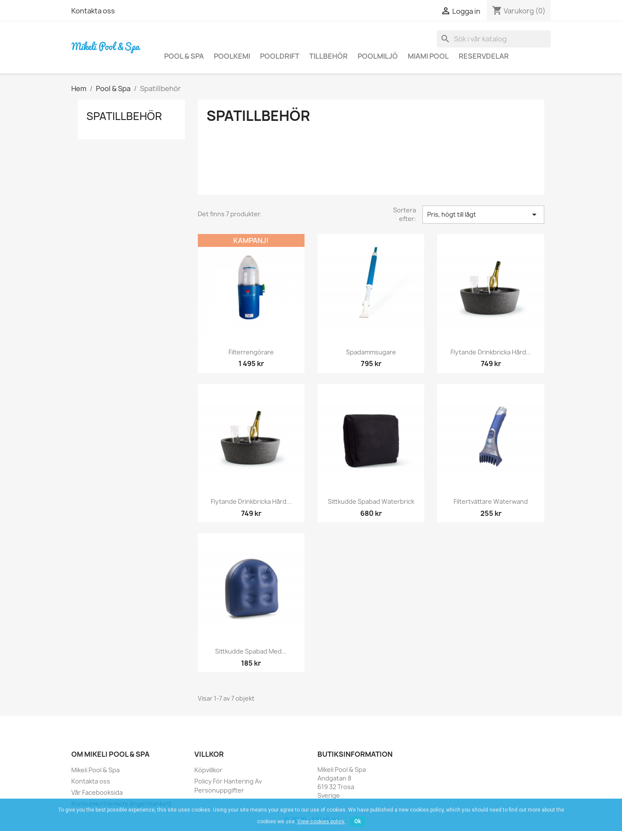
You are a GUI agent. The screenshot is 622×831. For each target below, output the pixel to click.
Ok (357, 821)
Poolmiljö (378, 56)
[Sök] (494, 38)
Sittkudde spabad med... (251, 651)
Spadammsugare (371, 352)
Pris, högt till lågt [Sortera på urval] (483, 214)
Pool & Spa (184, 56)
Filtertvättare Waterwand (491, 501)
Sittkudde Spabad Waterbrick (371, 501)
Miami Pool (428, 56)
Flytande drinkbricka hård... (491, 352)
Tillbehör (328, 56)
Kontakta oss (93, 11)
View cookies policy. (321, 821)
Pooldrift (279, 56)
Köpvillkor (208, 770)
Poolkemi (232, 56)
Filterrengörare (251, 352)
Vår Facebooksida (97, 792)
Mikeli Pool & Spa (95, 770)
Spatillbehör (124, 116)
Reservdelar (484, 56)
